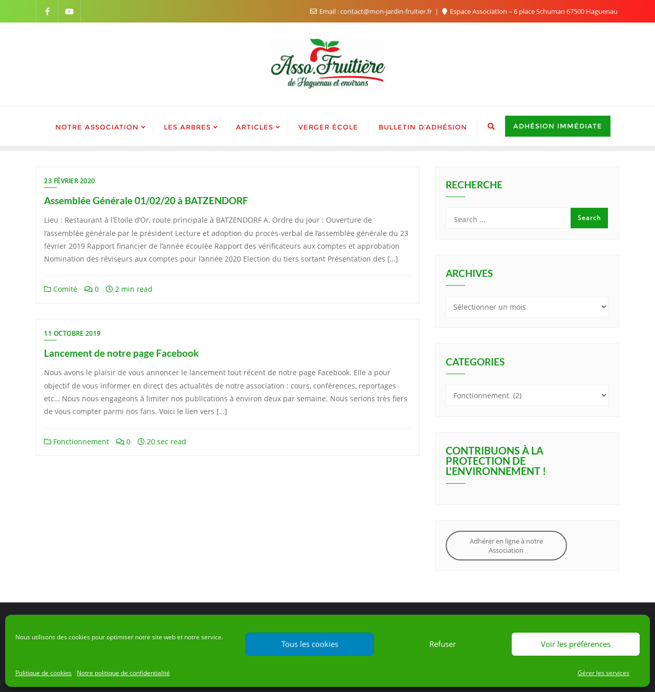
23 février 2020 (69, 181)
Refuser (442, 644)
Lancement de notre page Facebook (121, 353)
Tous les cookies (309, 644)
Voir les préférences (575, 644)
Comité (60, 289)
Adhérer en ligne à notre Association (506, 545)
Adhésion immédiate (557, 126)
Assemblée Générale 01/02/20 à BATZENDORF (146, 200)
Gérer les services (603, 672)
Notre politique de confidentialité (123, 672)
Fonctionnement (76, 441)
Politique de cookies (43, 672)
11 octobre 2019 (72, 333)
